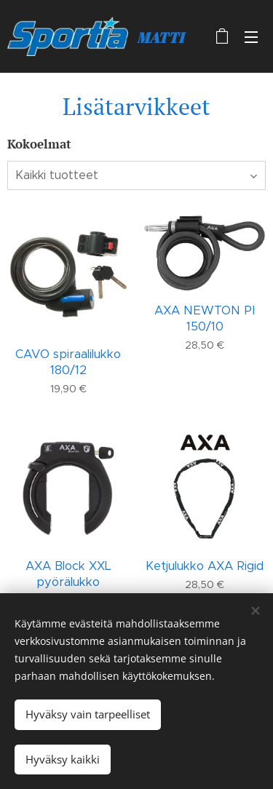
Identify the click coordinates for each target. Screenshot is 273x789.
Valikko (251, 37)
